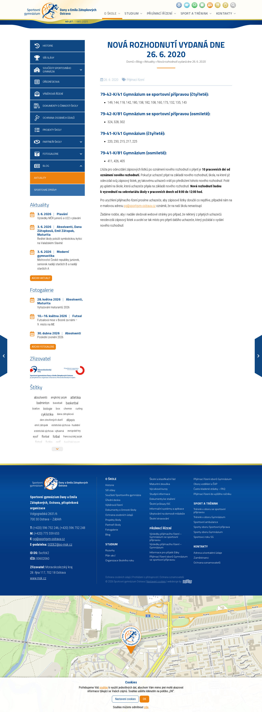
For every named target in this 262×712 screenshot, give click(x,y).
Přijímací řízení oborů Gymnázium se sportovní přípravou (169, 558)
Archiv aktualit (41, 278)
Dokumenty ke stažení (162, 499)
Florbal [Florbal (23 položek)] (45, 436)
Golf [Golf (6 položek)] (58, 442)
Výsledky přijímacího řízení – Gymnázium (166, 546)
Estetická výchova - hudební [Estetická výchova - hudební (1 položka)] (65, 425)
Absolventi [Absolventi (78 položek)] (40, 397)
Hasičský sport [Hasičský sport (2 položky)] (72, 442)
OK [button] (144, 699)
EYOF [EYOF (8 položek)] (35, 436)
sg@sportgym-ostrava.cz (140, 206)
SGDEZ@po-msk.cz (60, 544)
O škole (112, 13)
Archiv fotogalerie (43, 346)
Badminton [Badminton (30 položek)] (43, 403)
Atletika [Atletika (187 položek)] (75, 397)
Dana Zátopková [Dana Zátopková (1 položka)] (65, 414)
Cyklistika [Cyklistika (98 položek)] (47, 414)
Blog (139, 61)
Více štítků (57, 449)
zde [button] (146, 707)
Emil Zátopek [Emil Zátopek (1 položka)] (41, 425)
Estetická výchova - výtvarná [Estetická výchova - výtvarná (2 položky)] (49, 431)
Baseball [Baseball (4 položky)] (57, 403)
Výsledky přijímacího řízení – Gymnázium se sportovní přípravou (166, 537)
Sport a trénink (196, 13)
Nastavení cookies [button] (156, 581)
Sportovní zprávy (45, 190)
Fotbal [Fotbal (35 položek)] (56, 436)
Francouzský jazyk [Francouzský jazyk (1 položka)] (72, 436)
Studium (134, 13)
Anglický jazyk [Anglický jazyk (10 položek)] (59, 397)
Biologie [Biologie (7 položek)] (47, 408)
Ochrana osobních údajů (118, 577)
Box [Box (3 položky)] (58, 408)
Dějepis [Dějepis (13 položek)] (70, 420)
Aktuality (149, 61)
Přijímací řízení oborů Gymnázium (213, 479)
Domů (130, 61)
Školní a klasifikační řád (162, 479)
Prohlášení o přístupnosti (145, 577)
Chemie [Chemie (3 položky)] (68, 408)
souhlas (104, 687)
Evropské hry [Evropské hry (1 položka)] (74, 430)
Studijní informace (160, 494)
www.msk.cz (38, 578)
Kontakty (226, 13)
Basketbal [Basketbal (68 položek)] (72, 403)
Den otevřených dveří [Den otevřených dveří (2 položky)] (51, 420)
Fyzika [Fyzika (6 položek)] (49, 442)
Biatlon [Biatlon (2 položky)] (36, 408)
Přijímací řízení (161, 13)
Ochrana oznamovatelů (207, 562)
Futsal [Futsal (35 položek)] (38, 442)
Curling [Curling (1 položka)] (79, 408)
